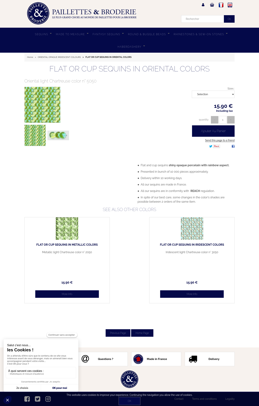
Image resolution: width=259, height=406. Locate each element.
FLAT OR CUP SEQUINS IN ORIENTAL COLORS (129, 68)
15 (49, 282)
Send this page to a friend (220, 140)
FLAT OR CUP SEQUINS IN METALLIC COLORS (49, 246)
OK (129, 401)
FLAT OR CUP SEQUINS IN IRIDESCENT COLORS (209, 246)
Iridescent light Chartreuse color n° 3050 (209, 254)
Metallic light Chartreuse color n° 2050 (49, 254)
